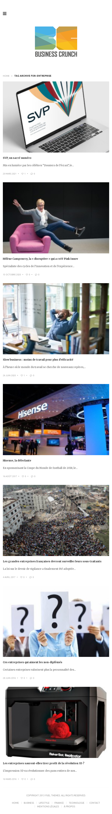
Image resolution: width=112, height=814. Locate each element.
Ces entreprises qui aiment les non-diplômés (32, 662)
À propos (69, 806)
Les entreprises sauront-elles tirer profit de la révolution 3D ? (43, 763)
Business (29, 803)
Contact (94, 803)
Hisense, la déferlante (17, 460)
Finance (59, 803)
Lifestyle (44, 803)
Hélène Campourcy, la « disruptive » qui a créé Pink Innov (40, 258)
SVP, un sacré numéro (17, 158)
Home (6, 76)
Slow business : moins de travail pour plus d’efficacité (38, 359)
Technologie (76, 803)
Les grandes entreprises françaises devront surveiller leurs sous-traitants (52, 561)
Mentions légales (48, 806)
